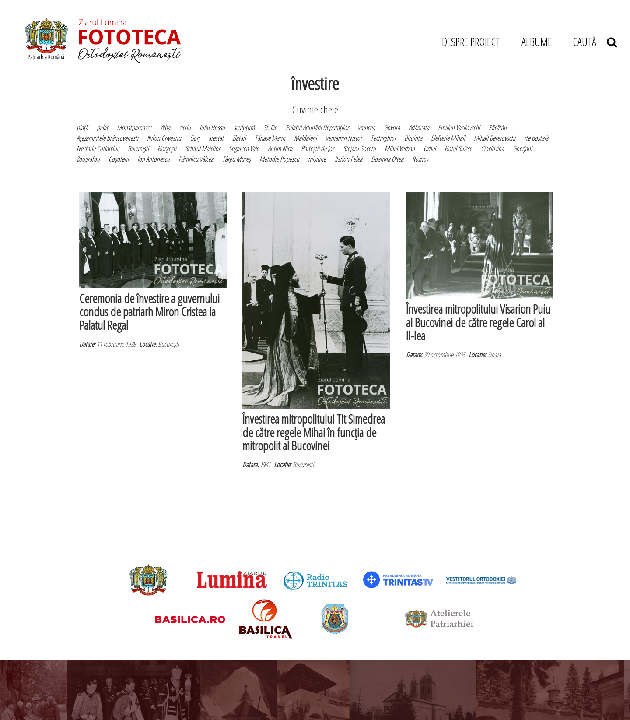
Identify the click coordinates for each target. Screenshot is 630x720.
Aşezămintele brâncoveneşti (107, 138)
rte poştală (536, 138)
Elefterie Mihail (448, 138)
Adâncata (419, 127)
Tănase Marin (270, 138)
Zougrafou (88, 159)
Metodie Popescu (279, 159)
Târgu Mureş (236, 159)
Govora (392, 127)
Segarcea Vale (244, 148)
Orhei (430, 148)
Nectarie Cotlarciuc (98, 148)
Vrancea (366, 127)
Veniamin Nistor (344, 138)
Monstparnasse (134, 127)
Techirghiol (383, 138)
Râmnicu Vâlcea (196, 159)
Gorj (195, 138)
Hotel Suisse (458, 148)
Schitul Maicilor (202, 148)
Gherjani (522, 148)
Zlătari (239, 138)
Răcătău (498, 127)
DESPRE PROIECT (471, 41)
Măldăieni (305, 138)
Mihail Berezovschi (494, 138)
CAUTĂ (595, 41)
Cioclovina (492, 148)
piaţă (82, 127)
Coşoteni (118, 159)
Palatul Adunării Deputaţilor (317, 127)
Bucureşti (138, 148)
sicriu (185, 127)
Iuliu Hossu (212, 127)
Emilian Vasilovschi (459, 127)
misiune (317, 159)
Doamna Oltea (387, 159)
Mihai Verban (400, 148)
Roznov (420, 159)
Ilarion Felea (348, 159)
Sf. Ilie (270, 127)
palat (102, 127)
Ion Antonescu (153, 159)
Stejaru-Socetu (359, 148)
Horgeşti (167, 148)
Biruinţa (413, 138)
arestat (216, 138)
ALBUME (537, 41)
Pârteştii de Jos (317, 148)
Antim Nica (280, 148)
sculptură (244, 127)
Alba (165, 127)
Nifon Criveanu (164, 138)
